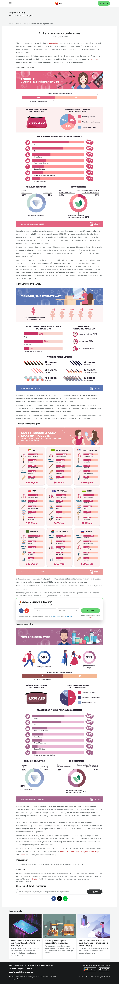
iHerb (73, 851)
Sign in (90, 617)
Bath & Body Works (83, 851)
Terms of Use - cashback (18, 965)
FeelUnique (95, 851)
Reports (21, 969)
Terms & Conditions (55, 616)
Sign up (102, 3)
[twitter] (59, 898)
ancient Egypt (54, 43)
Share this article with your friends (31, 886)
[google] (26, 610)
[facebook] (21, 610)
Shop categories (26, 972)
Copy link (94, 892)
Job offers (12, 969)
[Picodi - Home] (59, 3)
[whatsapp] (65, 898)
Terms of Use (34, 965)
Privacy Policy (46, 965)
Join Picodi (90, 611)
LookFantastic (65, 851)
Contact (29, 969)
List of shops (14, 972)
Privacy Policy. (68, 616)
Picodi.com (94, 59)
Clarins (22, 854)
